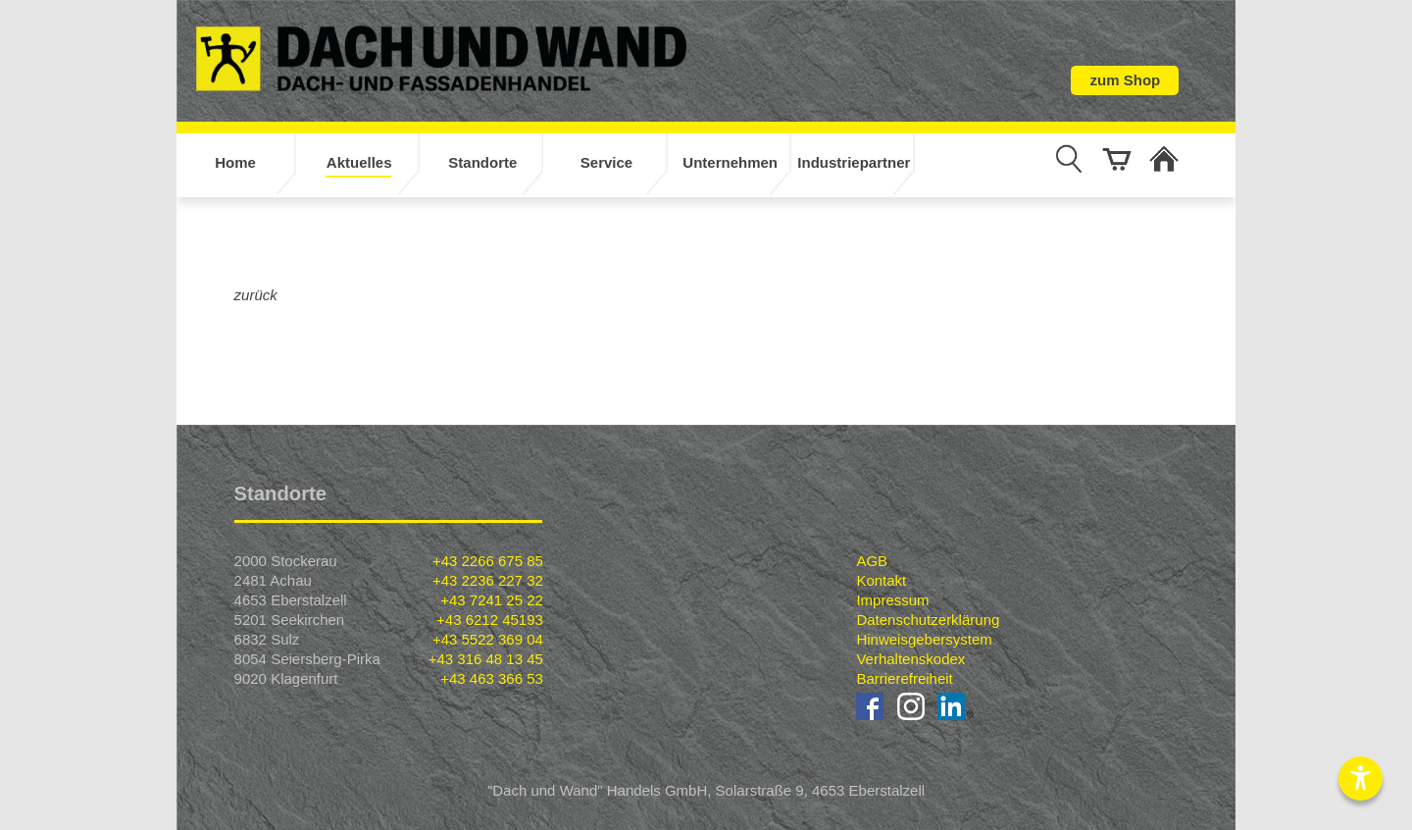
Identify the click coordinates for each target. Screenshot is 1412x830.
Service (606, 162)
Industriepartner (853, 162)
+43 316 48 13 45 (486, 658)
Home (235, 162)
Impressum (892, 600)
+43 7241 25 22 (491, 600)
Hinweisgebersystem (923, 639)
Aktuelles (359, 162)
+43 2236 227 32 (487, 580)
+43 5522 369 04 (487, 639)
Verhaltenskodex (910, 658)
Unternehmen (730, 162)
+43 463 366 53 (491, 678)
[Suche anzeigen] (1069, 159)
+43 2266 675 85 (487, 560)
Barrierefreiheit (904, 678)
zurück (255, 294)
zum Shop (1125, 80)
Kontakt (881, 580)
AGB (871, 560)
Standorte (482, 162)
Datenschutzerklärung (927, 619)
